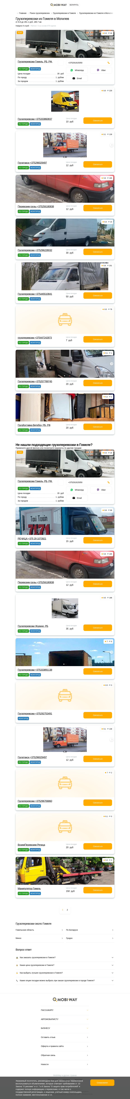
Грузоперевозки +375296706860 (35, 801)
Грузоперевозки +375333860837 (35, 119)
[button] (63, 55)
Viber (101, 70)
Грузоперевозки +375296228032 (35, 250)
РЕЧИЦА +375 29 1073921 (32, 538)
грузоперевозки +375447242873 (35, 337)
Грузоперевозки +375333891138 (35, 669)
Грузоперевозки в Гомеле (64, 13)
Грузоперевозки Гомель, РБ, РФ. (35, 61)
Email (77, 78)
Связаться (97, 120)
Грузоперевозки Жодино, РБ (33, 626)
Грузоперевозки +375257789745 (35, 381)
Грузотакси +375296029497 (32, 162)
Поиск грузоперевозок (40, 13)
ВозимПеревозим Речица (31, 844)
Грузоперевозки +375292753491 (35, 713)
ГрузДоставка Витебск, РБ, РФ (34, 425)
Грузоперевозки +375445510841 (35, 294)
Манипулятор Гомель (29, 888)
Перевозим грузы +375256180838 (36, 206)
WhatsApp (77, 70)
